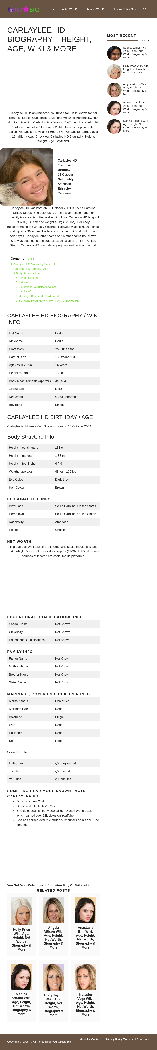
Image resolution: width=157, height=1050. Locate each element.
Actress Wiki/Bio (96, 9)
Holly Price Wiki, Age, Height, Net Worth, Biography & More (21, 939)
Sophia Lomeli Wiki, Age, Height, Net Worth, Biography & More (135, 52)
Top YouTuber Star (124, 9)
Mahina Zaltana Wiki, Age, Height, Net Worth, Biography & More (21, 1004)
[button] (145, 9)
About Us (84, 1039)
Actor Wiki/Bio (70, 9)
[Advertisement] (53, 85)
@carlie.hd (62, 771)
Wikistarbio (82, 885)
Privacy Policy (114, 1039)
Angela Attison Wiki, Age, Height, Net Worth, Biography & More (53, 937)
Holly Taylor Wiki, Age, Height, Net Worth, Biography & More (53, 1005)
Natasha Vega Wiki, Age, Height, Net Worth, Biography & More (85, 1004)
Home (51, 9)
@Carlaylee (63, 779)
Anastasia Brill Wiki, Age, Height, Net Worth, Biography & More (85, 937)
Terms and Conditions (136, 1039)
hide (29, 258)
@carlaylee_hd (65, 763)
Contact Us (98, 1039)
